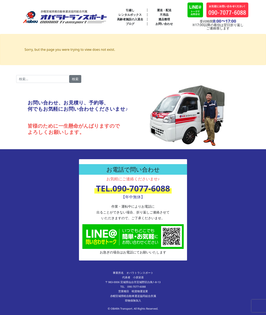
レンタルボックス (130, 15)
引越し (130, 10)
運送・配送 (164, 10)
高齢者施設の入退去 (130, 19)
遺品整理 (164, 19)
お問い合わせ (164, 24)
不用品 (164, 15)
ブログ (130, 24)
